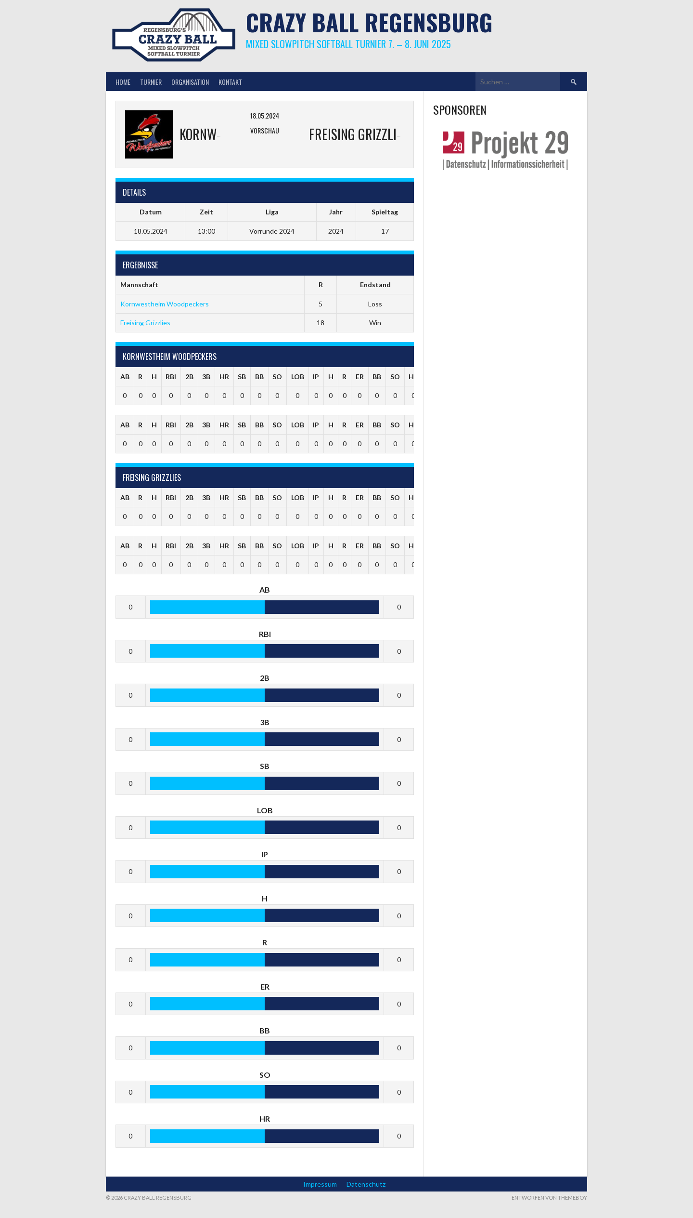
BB (259, 376)
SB (242, 376)
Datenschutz (365, 1184)
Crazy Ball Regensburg (369, 22)
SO (277, 376)
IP (316, 376)
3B (206, 376)
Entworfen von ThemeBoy (549, 1197)
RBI (171, 376)
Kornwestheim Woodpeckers (164, 304)
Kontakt (230, 82)
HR (224, 376)
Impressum (320, 1184)
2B (189, 376)
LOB (297, 376)
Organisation (190, 82)
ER (360, 376)
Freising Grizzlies (145, 322)
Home (123, 82)
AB (124, 376)
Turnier (151, 82)
